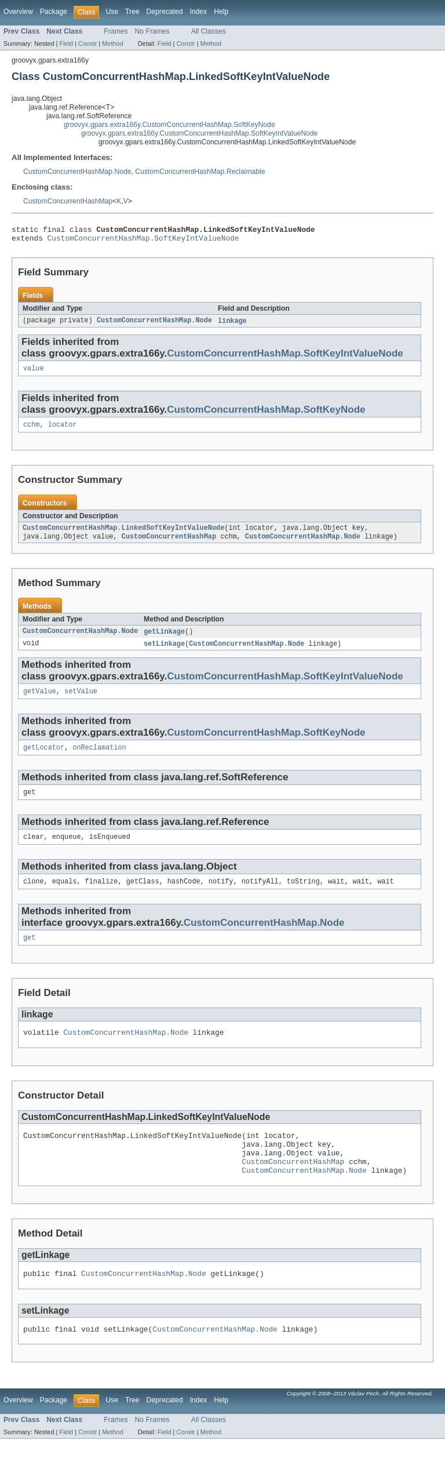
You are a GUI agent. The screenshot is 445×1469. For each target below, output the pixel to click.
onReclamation (99, 758)
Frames (115, 31)
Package (53, 12)
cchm (31, 430)
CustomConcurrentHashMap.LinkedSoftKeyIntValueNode (123, 535)
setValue (80, 701)
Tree (132, 12)
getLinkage (164, 640)
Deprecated (165, 12)
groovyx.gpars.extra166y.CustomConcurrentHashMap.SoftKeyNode (169, 125)
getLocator (43, 758)
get (29, 953)
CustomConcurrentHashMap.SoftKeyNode (266, 414)
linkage (232, 324)
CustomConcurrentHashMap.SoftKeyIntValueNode (143, 241)
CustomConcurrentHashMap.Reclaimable (200, 172)
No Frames (152, 31)
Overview (18, 12)
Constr (87, 43)
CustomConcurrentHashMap (67, 201)
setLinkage (164, 652)
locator (62, 430)
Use (111, 12)
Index (198, 12)
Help (221, 12)
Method (112, 43)
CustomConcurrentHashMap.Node (77, 172)
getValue (39, 701)
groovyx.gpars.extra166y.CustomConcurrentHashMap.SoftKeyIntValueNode (199, 133)
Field (66, 43)
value (33, 373)
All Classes (208, 31)
